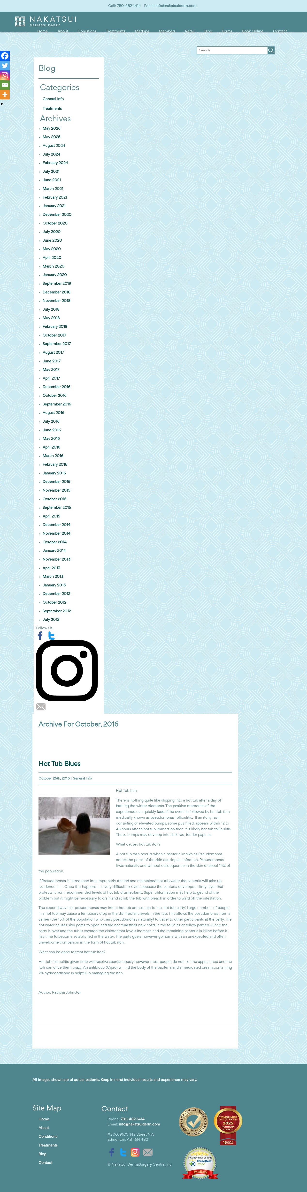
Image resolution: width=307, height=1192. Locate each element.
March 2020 (53, 266)
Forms (227, 31)
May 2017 (51, 370)
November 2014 (56, 533)
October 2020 (55, 223)
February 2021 (55, 197)
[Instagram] (5, 75)
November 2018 (56, 301)
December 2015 (56, 482)
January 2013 (54, 585)
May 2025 (51, 137)
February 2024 (55, 163)
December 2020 (57, 215)
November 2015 (56, 490)
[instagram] (68, 670)
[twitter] (52, 635)
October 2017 (54, 335)
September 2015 (57, 508)
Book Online (252, 31)
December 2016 (56, 387)
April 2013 (51, 568)
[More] (5, 94)
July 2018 (51, 309)
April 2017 (51, 378)
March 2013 (53, 576)
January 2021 (54, 206)
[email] (42, 706)
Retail (190, 31)
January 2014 (54, 551)
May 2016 (51, 439)
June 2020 (52, 240)
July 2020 (52, 232)
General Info (53, 99)
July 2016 (51, 421)
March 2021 (53, 189)
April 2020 (52, 258)
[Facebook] (5, 56)
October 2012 (54, 602)
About (63, 31)
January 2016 (54, 473)
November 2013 (56, 559)
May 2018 (51, 318)
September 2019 (57, 283)
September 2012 (57, 611)
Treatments (115, 31)
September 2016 (57, 404)
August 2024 (54, 146)
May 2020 (52, 249)
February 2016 (55, 464)
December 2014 (56, 525)
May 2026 (51, 128)
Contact (280, 31)
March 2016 (53, 456)
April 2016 (51, 447)
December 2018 (56, 292)
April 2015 (51, 516)
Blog (208, 31)
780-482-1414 (129, 6)
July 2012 (51, 620)
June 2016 (52, 430)
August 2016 (53, 413)
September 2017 (57, 344)
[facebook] (41, 635)
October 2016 (54, 395)
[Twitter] (5, 65)
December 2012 (56, 594)
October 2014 (55, 542)
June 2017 (52, 361)
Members (167, 31)
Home (42, 31)
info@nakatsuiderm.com (176, 6)
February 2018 (55, 327)
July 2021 (51, 171)
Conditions (87, 31)
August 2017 (53, 352)
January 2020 (55, 275)
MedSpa (142, 31)
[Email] (5, 85)
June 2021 (52, 180)
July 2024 (51, 154)
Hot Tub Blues (59, 764)
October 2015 (54, 499)
